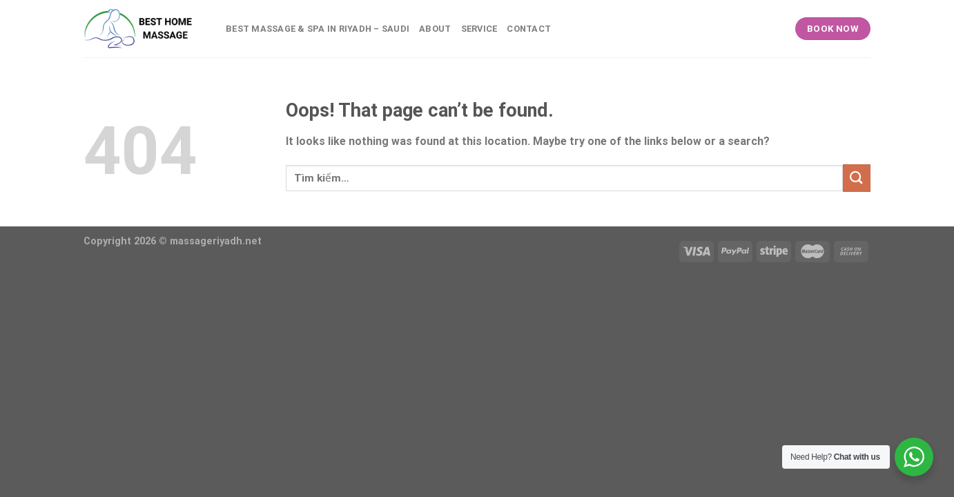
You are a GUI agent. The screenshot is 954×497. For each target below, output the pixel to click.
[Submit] (856, 177)
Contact (529, 28)
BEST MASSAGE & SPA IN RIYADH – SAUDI (317, 28)
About (435, 28)
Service (479, 28)
